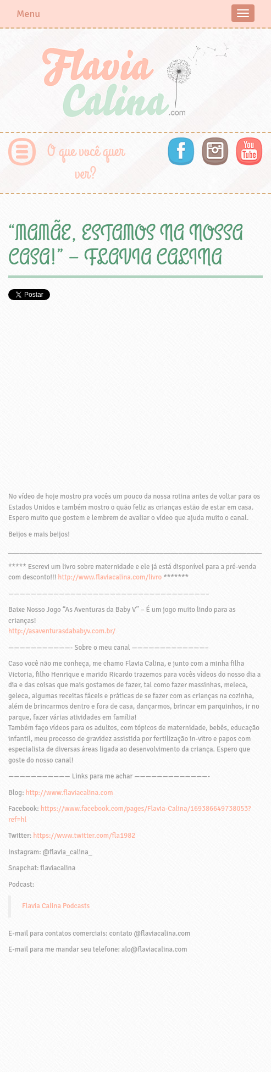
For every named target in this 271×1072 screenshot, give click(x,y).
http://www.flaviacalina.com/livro (110, 577)
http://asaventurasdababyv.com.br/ (61, 631)
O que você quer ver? (85, 163)
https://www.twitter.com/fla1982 (84, 835)
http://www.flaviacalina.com (69, 792)
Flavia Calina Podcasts (56, 906)
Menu (28, 14)
